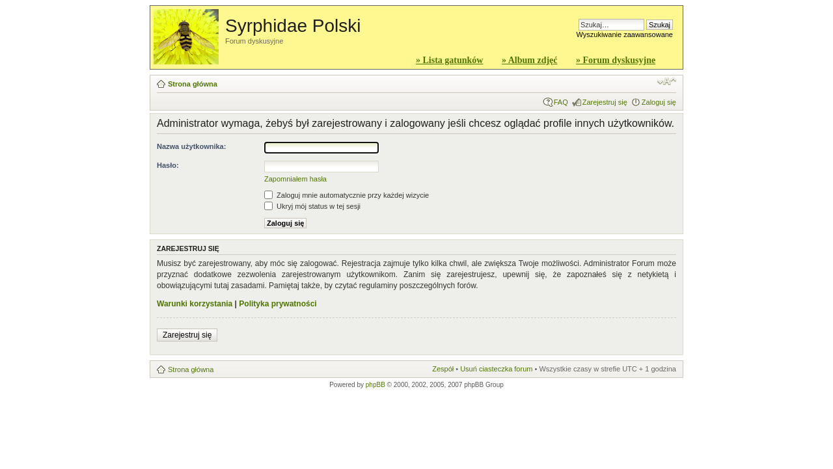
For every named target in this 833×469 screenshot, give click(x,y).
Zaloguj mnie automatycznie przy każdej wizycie (346, 195)
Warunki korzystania (194, 303)
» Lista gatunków (449, 60)
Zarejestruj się (604, 102)
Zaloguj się (659, 102)
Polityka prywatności (277, 303)
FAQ (561, 102)
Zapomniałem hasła (295, 179)
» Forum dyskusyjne (615, 60)
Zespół (443, 369)
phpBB (375, 384)
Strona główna (192, 84)
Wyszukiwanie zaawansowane (625, 34)
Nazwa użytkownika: (191, 146)
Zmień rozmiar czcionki (666, 81)
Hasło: (168, 165)
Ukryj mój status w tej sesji (312, 206)
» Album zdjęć (530, 60)
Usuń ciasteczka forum (496, 369)
